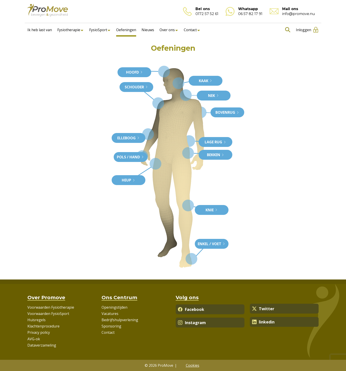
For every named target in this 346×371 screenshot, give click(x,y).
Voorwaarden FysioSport (48, 313)
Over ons (167, 29)
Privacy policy (38, 332)
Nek (213, 95)
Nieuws (148, 29)
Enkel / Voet (211, 243)
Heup (128, 180)
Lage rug (215, 142)
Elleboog (128, 137)
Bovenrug (227, 112)
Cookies (192, 365)
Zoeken (287, 30)
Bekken (215, 154)
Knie (212, 209)
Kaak (205, 80)
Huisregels (36, 319)
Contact (190, 29)
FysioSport (98, 29)
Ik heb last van (39, 29)
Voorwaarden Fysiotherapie (50, 307)
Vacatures (110, 313)
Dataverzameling (41, 345)
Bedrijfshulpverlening (120, 319)
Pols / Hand (130, 157)
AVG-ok (33, 338)
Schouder (136, 87)
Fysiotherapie (68, 29)
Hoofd (134, 72)
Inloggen (303, 29)
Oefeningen (126, 29)
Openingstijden (114, 307)
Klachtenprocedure (43, 326)
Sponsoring (111, 326)
